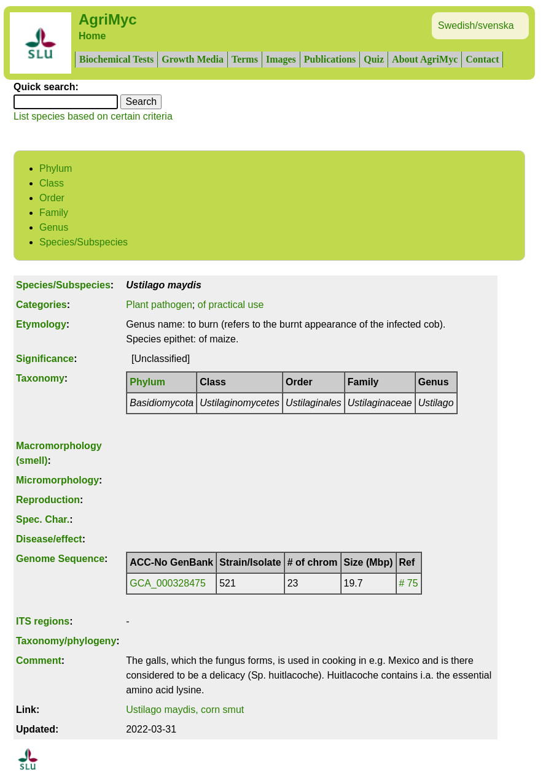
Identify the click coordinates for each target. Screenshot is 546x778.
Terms (245, 59)
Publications (330, 59)
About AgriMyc (425, 59)
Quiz (374, 59)
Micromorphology (57, 480)
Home (92, 36)
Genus (53, 227)
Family (53, 212)
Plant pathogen (159, 304)
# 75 (408, 583)
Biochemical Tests (116, 59)
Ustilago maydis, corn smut (185, 709)
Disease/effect (49, 539)
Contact (482, 59)
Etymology (41, 324)
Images (281, 59)
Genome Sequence (60, 558)
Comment (38, 660)
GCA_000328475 (168, 583)
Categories (41, 304)
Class (51, 183)
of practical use (231, 304)
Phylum (55, 168)
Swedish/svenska (476, 25)
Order (51, 198)
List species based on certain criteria (93, 116)
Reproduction (48, 500)
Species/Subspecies (83, 242)
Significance (45, 358)
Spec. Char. (42, 519)
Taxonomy (40, 378)
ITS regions (42, 621)
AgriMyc (108, 19)
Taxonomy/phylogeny (66, 641)
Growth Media (193, 59)
